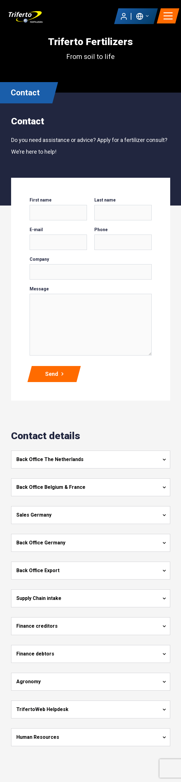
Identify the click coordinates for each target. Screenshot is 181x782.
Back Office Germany (40, 543)
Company (39, 259)
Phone (101, 229)
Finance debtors (35, 654)
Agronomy (28, 681)
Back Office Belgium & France (50, 487)
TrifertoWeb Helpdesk (42, 709)
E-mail (36, 229)
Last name (105, 200)
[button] (142, 16)
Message (39, 288)
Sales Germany (33, 515)
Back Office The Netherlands (50, 459)
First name (40, 200)
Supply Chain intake (38, 598)
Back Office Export (38, 570)
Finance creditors (37, 626)
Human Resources (37, 737)
